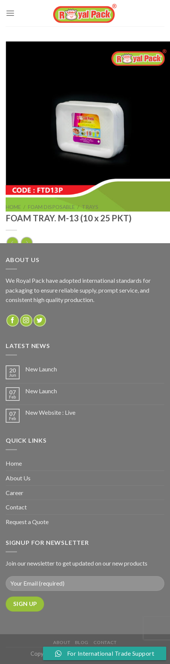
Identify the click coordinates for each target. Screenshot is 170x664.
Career (14, 492)
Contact (16, 507)
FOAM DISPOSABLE (51, 207)
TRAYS (90, 207)
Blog (82, 642)
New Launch (41, 369)
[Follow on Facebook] (12, 320)
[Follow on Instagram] (26, 320)
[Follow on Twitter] (40, 320)
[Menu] (10, 13)
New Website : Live (50, 412)
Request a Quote (27, 521)
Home (13, 207)
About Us (18, 478)
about (61, 642)
